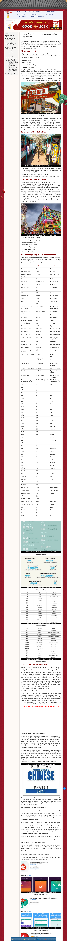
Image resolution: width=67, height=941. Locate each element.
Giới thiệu (18, 11)
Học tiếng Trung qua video (37, 16)
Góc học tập (48, 14)
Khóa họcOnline (51, 11)
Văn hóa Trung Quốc (21, 16)
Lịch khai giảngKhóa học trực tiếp (33, 11)
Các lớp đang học (20, 14)
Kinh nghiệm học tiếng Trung (43, 38)
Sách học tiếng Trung (35, 14)
